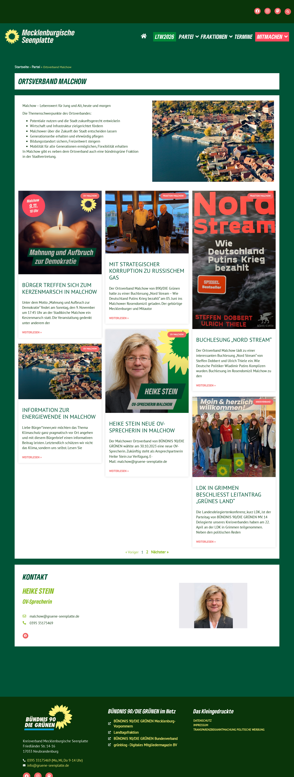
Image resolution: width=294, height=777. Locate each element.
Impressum (200, 725)
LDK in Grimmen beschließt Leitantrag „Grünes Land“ (228, 494)
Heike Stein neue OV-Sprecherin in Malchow (142, 427)
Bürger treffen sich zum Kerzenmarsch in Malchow (59, 288)
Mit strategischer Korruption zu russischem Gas (146, 271)
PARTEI (189, 36)
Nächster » (160, 552)
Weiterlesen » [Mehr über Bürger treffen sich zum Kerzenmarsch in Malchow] (32, 332)
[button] (288, 11)
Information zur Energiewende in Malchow (59, 413)
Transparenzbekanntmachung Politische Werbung (228, 729)
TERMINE (243, 36)
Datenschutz (202, 720)
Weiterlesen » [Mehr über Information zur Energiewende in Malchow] (32, 457)
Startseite (22, 67)
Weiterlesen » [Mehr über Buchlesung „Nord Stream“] (206, 385)
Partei (36, 67)
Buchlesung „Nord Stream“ (234, 339)
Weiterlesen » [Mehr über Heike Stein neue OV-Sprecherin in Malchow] (119, 471)
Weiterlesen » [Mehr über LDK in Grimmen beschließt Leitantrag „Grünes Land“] (206, 541)
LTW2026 (164, 36)
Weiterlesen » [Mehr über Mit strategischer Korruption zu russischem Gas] (119, 318)
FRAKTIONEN (217, 36)
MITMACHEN (272, 37)
